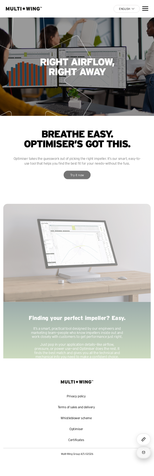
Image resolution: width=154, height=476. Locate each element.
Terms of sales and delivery (76, 407)
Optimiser (76, 429)
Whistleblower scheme (76, 418)
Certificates (76, 439)
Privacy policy (76, 396)
